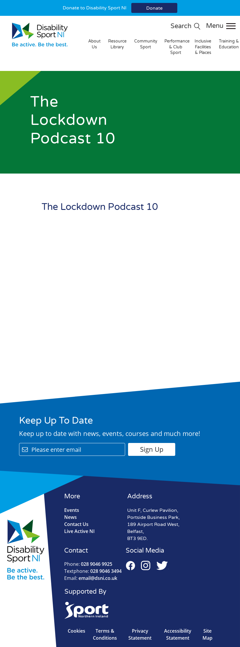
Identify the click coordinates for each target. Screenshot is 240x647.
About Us (94, 44)
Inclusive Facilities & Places (203, 47)
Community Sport (145, 44)
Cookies (76, 631)
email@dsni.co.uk (90, 578)
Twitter (162, 565)
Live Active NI (79, 531)
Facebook (130, 565)
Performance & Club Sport (177, 47)
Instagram (145, 565)
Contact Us (76, 524)
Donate (154, 8)
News (70, 517)
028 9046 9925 (88, 564)
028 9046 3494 (93, 571)
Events (71, 510)
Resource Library (117, 44)
